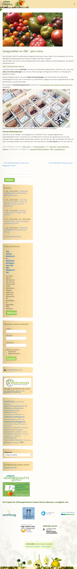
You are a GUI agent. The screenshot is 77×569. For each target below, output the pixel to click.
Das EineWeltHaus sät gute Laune (61, 163)
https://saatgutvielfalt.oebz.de (13, 66)
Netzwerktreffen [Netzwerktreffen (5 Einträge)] (9, 432)
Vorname (9, 336)
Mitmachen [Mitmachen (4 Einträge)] (25, 428)
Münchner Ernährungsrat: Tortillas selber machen (15, 213)
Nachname (10, 343)
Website (5, 149)
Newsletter (11, 352)
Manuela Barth (39, 147)
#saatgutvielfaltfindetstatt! (39, 149)
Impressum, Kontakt (32, 546)
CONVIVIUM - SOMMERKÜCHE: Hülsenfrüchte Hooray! (16, 230)
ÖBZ (51, 149)
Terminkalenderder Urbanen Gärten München (56, 85)
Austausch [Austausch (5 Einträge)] (7, 404)
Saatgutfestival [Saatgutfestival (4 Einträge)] (8, 436)
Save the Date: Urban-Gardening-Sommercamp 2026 (16, 222)
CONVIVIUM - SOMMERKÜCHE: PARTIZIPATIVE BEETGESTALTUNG (16, 193)
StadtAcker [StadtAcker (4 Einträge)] (17, 436)
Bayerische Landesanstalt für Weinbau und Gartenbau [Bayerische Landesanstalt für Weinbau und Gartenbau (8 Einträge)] (15, 407)
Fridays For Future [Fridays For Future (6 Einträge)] (10, 412)
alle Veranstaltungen (13, 236)
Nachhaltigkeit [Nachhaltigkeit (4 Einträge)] (18, 430)
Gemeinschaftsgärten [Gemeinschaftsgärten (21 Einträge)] (15, 421)
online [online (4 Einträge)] (25, 432)
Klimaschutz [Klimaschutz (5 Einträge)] (8, 428)
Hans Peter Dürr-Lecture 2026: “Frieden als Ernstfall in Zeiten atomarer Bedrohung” (15, 203)
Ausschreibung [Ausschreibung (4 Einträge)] (19, 402)
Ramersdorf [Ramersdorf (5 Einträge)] (17, 434)
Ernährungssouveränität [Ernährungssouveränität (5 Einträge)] (12, 410)
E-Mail (9, 329)
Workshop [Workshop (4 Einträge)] (16, 442)
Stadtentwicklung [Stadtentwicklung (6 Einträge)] (10, 438)
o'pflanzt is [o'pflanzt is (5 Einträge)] (18, 432)
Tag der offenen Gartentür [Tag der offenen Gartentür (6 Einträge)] (13, 440)
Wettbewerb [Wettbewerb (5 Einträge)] (8, 442)
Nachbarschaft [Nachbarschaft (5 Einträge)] (8, 430)
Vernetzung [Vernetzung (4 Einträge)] (27, 440)
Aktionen (53, 147)
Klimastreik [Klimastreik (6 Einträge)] (17, 428)
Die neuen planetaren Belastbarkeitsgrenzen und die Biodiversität (10, 261)
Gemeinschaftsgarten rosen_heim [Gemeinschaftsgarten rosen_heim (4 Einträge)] (14, 419)
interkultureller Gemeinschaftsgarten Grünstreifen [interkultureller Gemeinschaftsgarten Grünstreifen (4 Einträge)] (15, 424)
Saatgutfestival (59, 149)
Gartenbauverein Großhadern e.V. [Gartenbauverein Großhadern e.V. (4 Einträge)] (14, 414)
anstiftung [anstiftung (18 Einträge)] (9, 401)
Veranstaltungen (63, 147)
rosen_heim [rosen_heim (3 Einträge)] (25, 434)
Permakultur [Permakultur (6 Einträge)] (8, 434)
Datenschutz (46, 546)
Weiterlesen (13, 313)
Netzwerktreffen (13, 354)
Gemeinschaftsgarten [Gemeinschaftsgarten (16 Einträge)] (14, 416)
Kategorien (8, 452)
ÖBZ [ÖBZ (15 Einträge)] (22, 442)
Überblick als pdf (10, 468)
